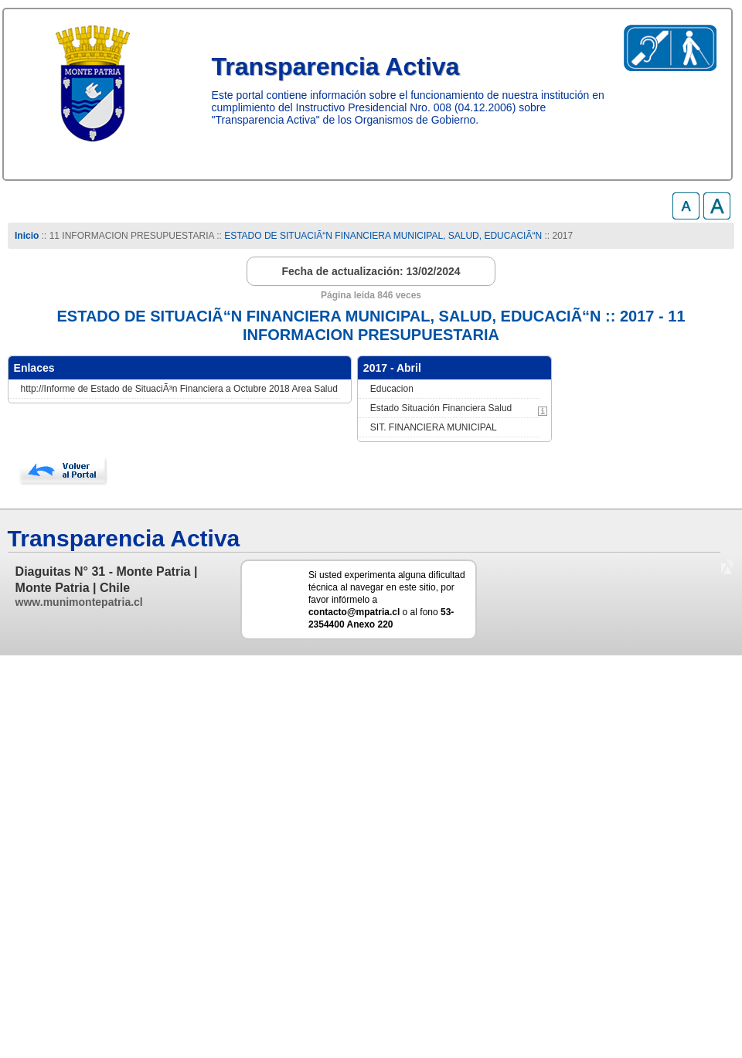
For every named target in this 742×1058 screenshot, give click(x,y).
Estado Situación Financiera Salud (441, 408)
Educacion (392, 388)
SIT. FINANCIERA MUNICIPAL (433, 427)
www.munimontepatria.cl (79, 602)
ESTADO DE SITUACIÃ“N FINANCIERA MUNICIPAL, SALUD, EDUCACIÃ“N (383, 235)
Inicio (27, 235)
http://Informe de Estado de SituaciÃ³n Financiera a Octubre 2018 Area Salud (179, 388)
